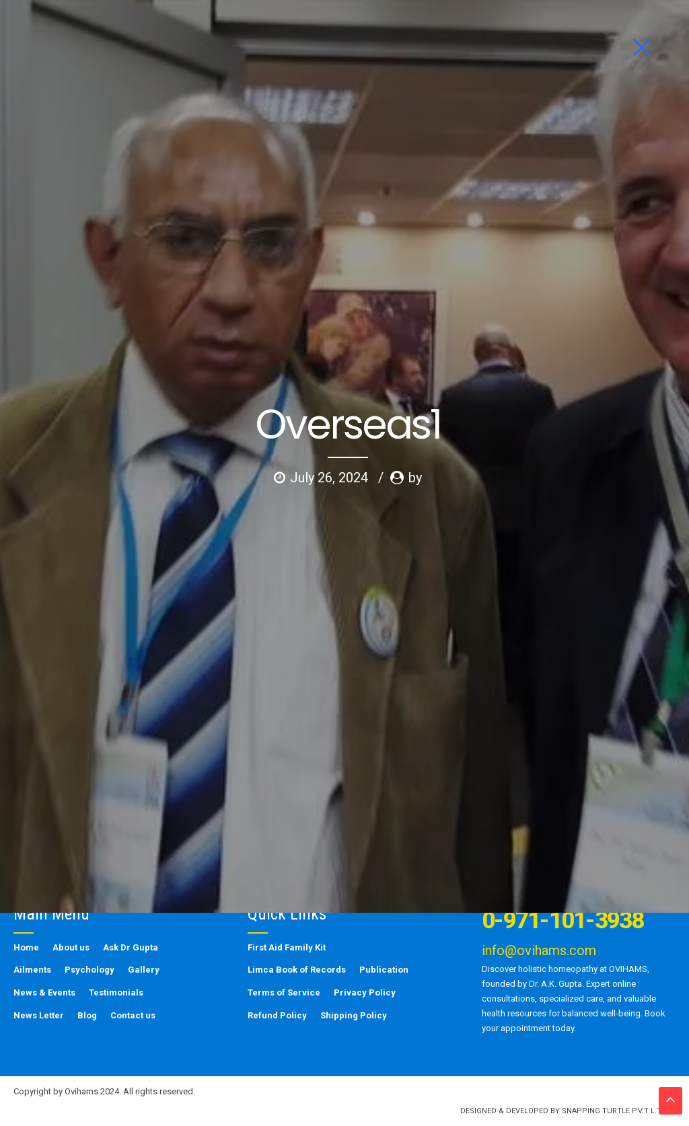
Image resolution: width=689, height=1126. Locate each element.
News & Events (44, 992)
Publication (383, 970)
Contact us (132, 1015)
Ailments (32, 970)
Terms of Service (284, 992)
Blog (87, 1015)
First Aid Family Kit (287, 947)
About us (70, 947)
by (415, 260)
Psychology (89, 970)
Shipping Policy (353, 1015)
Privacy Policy (365, 992)
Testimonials (116, 992)
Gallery (143, 970)
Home (26, 947)
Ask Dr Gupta (130, 947)
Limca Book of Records (297, 970)
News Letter (38, 1015)
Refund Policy (277, 1015)
